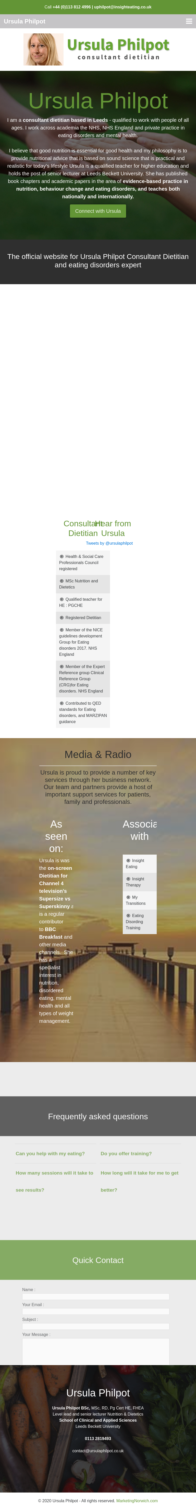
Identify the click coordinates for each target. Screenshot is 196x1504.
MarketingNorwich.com (137, 1501)
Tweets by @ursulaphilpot (87, 543)
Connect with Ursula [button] (98, 211)
